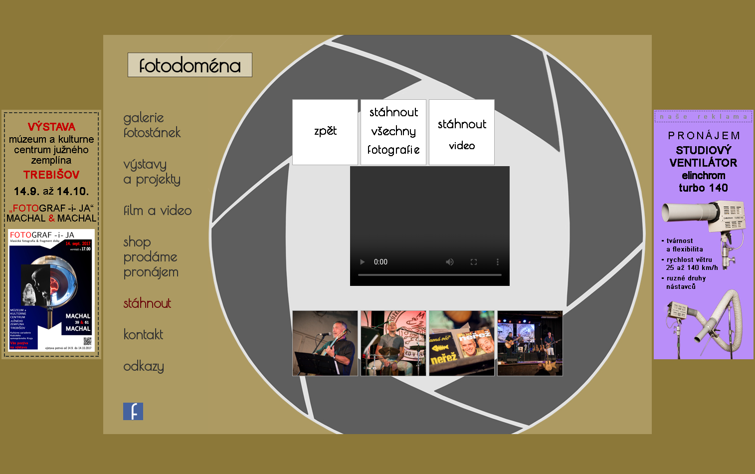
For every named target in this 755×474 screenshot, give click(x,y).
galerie (143, 117)
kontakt (143, 334)
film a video (157, 210)
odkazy (143, 366)
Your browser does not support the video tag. (430, 226)
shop (137, 241)
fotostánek (152, 132)
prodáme (150, 256)
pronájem (151, 271)
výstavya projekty (151, 171)
